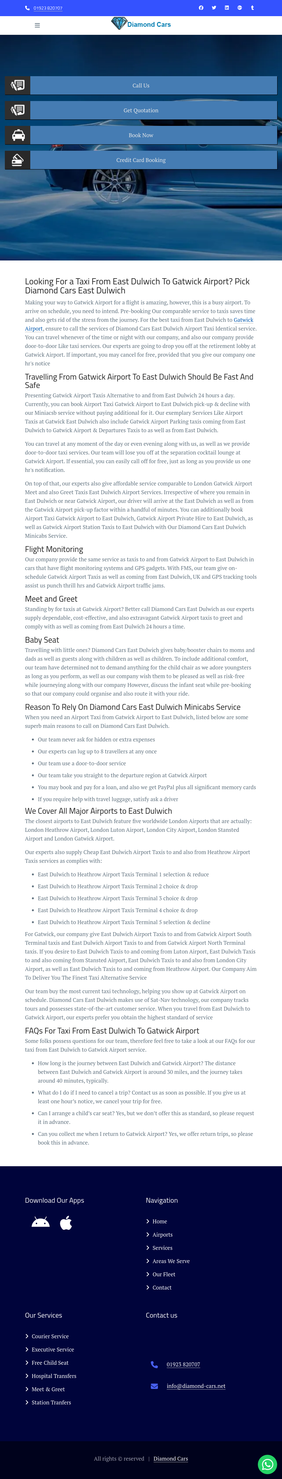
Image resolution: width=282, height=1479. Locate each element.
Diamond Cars (171, 1458)
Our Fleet (161, 1274)
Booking (141, 160)
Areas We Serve (168, 1261)
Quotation (140, 110)
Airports (159, 1234)
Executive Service (49, 1349)
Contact (159, 1287)
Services (159, 1247)
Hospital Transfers (51, 1376)
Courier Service (47, 1336)
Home (156, 1221)
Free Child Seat (47, 1362)
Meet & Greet (45, 1389)
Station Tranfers (48, 1402)
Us (141, 85)
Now (141, 135)
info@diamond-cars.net (196, 1386)
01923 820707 (48, 8)
